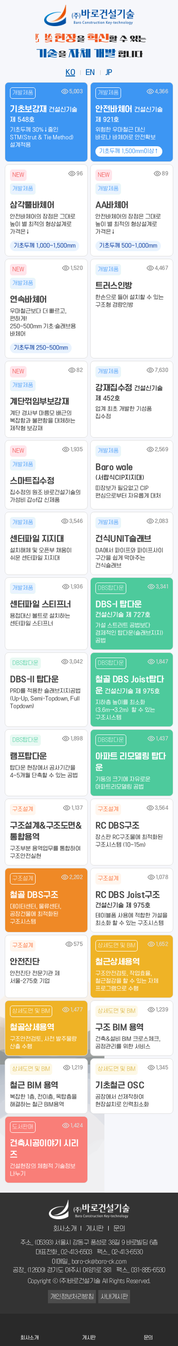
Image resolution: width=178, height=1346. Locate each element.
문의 (119, 1228)
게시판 (94, 1228)
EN (90, 72)
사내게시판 (114, 1296)
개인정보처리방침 (72, 1296)
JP (108, 72)
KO (70, 72)
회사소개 (65, 1228)
